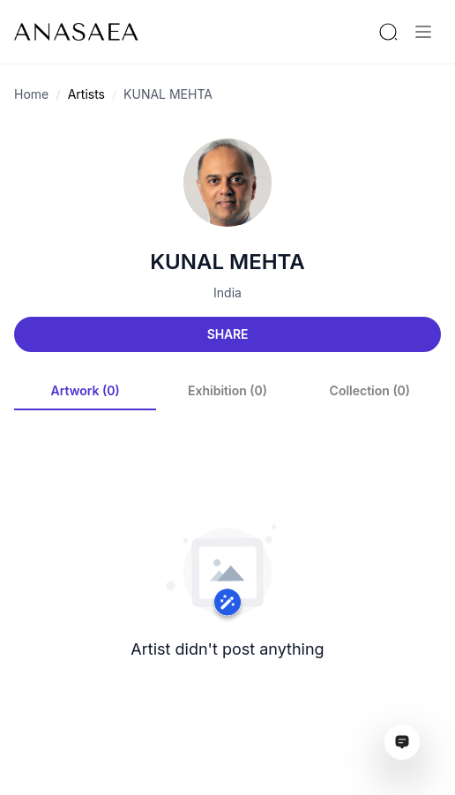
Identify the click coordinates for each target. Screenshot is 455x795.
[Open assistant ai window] (402, 742)
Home (31, 93)
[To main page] (76, 32)
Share (227, 333)
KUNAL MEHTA (168, 93)
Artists (86, 93)
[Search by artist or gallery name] (388, 31)
